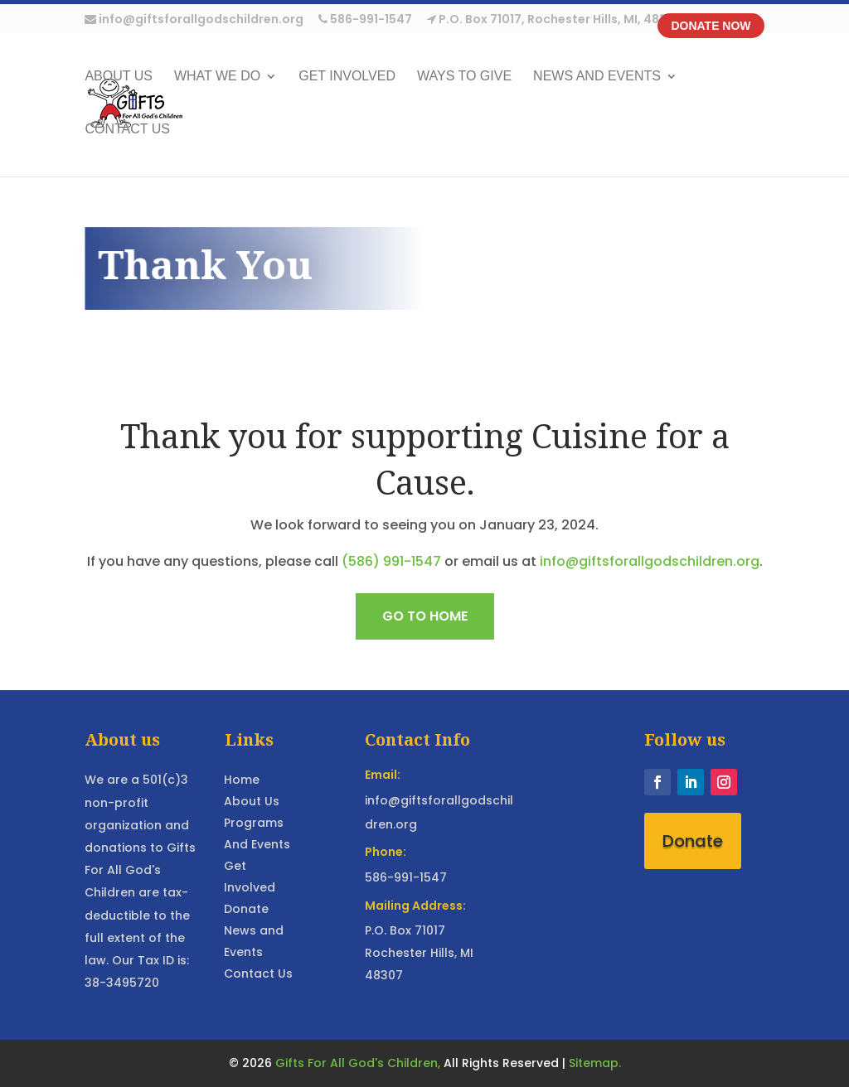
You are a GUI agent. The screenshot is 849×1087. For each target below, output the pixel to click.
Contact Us (127, 129)
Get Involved (346, 76)
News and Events (597, 76)
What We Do (217, 76)
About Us (251, 801)
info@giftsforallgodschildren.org (194, 20)
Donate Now (710, 25)
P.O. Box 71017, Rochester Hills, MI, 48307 (554, 20)
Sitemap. (595, 1063)
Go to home (425, 616)
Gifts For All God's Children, (357, 1063)
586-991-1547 (365, 20)
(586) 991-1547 (391, 561)
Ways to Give (464, 76)
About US (119, 76)
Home (242, 779)
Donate (246, 909)
